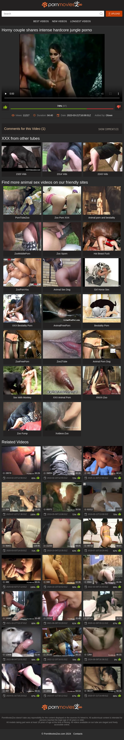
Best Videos (41, 21)
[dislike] (118, 107)
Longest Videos (80, 21)
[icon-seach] (101, 14)
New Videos (59, 21)
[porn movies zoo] (62, 4)
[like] (5, 107)
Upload (114, 13)
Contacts (77, 733)
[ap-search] (53, 14)
